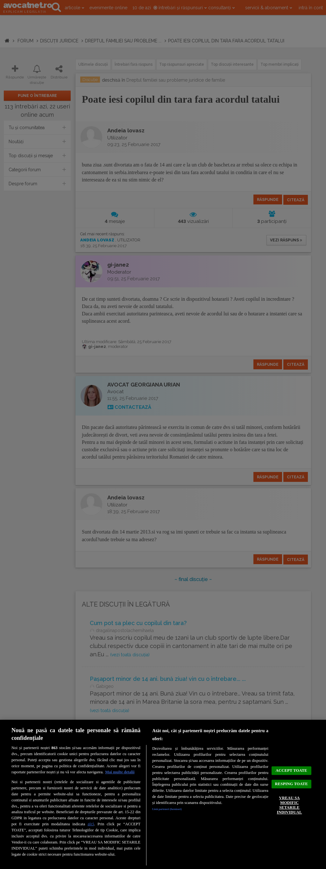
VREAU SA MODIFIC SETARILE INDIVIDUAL (289, 813)
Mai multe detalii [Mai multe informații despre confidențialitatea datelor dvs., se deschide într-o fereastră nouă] (119, 772)
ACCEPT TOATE (291, 761)
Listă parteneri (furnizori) (175, 810)
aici (91, 823)
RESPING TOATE (291, 782)
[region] (163, 794)
